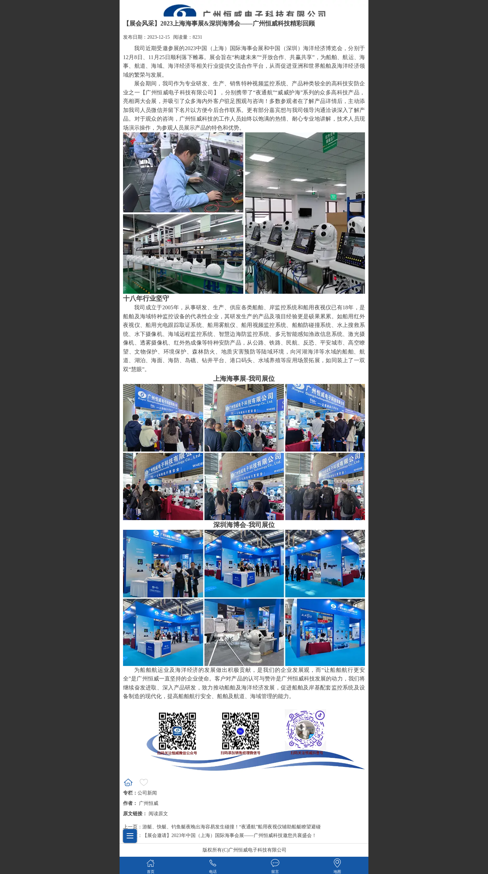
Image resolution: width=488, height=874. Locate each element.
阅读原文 (158, 813)
